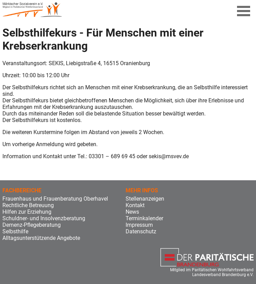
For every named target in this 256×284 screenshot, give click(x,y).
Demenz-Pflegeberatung (31, 225)
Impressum (139, 225)
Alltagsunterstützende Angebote (41, 238)
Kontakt (135, 205)
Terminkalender (144, 218)
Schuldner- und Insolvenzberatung (43, 218)
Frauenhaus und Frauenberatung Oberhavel (55, 198)
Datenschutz (141, 231)
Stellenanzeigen (145, 198)
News (132, 212)
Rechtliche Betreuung (28, 205)
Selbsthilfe (15, 231)
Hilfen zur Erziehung (26, 212)
